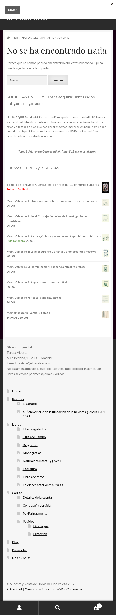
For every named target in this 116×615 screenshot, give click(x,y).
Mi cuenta (19, 608)
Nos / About (21, 558)
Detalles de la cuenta (37, 497)
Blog (15, 542)
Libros (16, 424)
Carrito (17, 493)
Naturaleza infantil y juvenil (42, 461)
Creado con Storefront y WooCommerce (53, 589)
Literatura (30, 469)
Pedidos (28, 521)
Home (16, 391)
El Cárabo (30, 404)
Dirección (40, 534)
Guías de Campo (34, 437)
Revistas (18, 399)
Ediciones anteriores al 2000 (43, 485)
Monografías (32, 453)
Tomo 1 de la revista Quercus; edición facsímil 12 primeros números (57, 151)
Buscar (58, 608)
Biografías (30, 445)
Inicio (15, 37)
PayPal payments (35, 513)
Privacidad (19, 550)
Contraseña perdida (37, 505)
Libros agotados (34, 429)
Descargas (40, 526)
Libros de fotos (33, 477)
